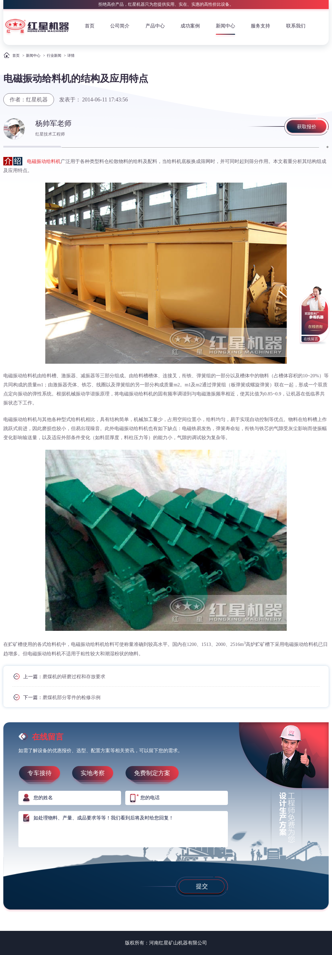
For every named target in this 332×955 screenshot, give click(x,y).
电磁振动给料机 (44, 161)
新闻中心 (225, 25)
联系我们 (295, 25)
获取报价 (306, 126)
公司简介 (119, 25)
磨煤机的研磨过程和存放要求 (74, 676)
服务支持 (260, 25)
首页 (89, 25)
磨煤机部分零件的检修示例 (72, 697)
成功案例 (190, 25)
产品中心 (155, 25)
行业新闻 (54, 55)
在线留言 (311, 339)
